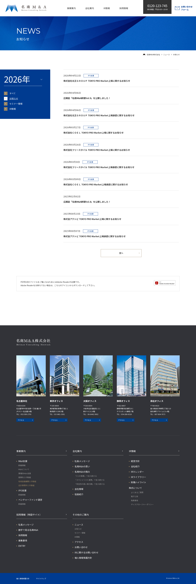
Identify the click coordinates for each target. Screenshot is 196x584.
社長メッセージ (82, 461)
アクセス (21, 420)
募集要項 (22, 540)
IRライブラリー (138, 477)
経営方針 (135, 461)
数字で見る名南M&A (28, 530)
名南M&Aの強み (82, 471)
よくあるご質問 (137, 492)
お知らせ (13, 98)
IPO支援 (22, 490)
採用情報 (123, 8)
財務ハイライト (138, 482)
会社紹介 (135, 466)
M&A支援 (22, 461)
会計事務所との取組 (26, 485)
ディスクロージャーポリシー (142, 504)
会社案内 (89, 8)
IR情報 (106, 8)
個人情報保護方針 (83, 557)
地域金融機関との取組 (27, 481)
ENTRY (21, 545)
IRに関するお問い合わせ (86, 552)
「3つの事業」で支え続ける (86, 476)
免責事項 (134, 500)
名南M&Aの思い (82, 466)
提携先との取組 (24, 477)
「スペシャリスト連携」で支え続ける (90, 480)
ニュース (166, 54)
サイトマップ (41, 578)
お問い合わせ (81, 547)
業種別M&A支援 (24, 473)
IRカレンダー (137, 471)
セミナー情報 (15, 103)
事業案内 (71, 8)
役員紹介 (79, 494)
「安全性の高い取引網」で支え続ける (90, 484)
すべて (12, 93)
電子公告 (134, 496)
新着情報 (21, 465)
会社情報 (79, 489)
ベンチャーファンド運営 (30, 499)
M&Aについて (23, 469)
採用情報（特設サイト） (29, 514)
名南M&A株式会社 (153, 54)
